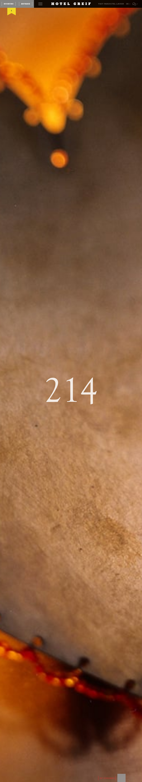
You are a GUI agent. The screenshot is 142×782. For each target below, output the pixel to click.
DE (127, 4)
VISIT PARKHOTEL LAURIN (111, 4)
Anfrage (25, 4)
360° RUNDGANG (107, 778)
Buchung (9, 4)
